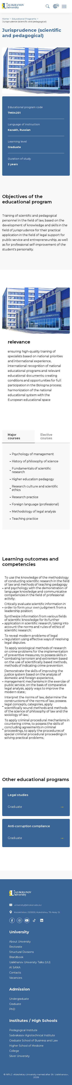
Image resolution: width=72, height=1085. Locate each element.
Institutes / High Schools (33, 1020)
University (19, 932)
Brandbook (16, 957)
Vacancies (15, 977)
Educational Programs (24, 18)
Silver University (19, 1056)
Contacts (15, 972)
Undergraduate (19, 998)
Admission (19, 989)
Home (5, 18)
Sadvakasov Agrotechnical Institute (32, 1035)
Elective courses (46, 436)
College (14, 1051)
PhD (12, 1009)
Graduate (15, 1004)
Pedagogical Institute (23, 1030)
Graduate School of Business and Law (33, 1040)
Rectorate (15, 946)
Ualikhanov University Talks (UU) (29, 962)
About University (20, 941)
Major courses (14, 436)
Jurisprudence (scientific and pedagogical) (24, 21)
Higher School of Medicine (26, 1045)
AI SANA (14, 967)
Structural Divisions (21, 952)
